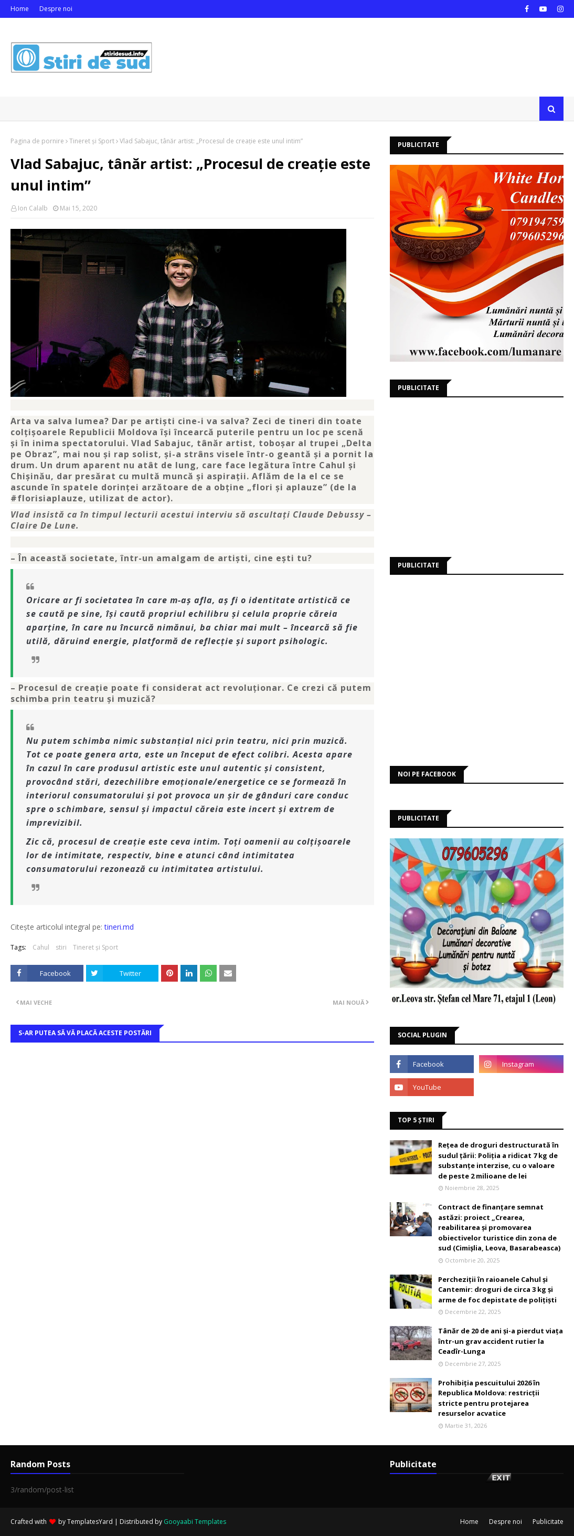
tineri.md (119, 927)
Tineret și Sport (91, 140)
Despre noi (55, 8)
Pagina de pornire (37, 140)
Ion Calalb (33, 208)
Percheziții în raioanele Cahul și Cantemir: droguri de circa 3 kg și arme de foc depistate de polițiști (497, 1289)
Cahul (41, 947)
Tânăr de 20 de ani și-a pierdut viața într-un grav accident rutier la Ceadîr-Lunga (500, 1341)
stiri (61, 947)
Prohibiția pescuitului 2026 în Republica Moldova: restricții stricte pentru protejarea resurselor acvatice (489, 1398)
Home (19, 8)
